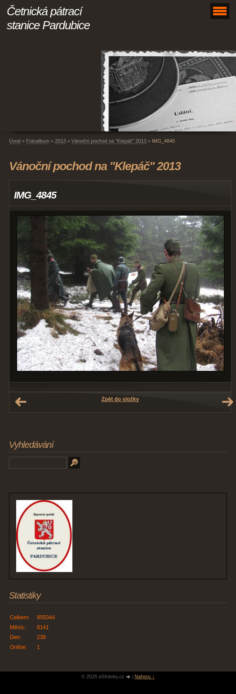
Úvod (15, 141)
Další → (227, 402)
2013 (60, 141)
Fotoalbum (37, 141)
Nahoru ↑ (144, 676)
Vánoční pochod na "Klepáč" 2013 (109, 141)
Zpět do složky (120, 399)
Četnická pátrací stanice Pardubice (48, 18)
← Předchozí (20, 402)
